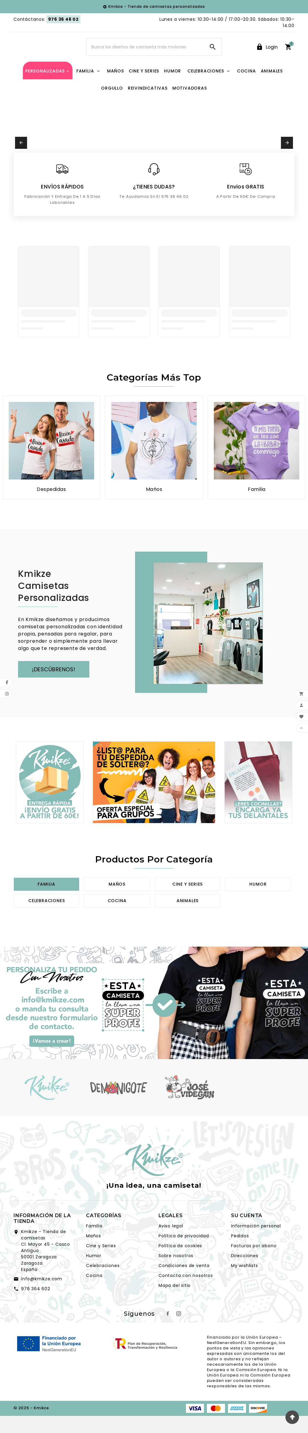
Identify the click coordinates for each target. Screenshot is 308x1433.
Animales (188, 919)
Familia (46, 902)
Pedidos (240, 1254)
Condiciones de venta (184, 1284)
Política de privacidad (184, 1254)
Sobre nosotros (176, 1274)
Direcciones (244, 1274)
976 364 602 (35, 1307)
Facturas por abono (253, 1264)
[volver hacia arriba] (292, 1417)
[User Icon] (267, 56)
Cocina (117, 919)
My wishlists (244, 1284)
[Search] (145, 55)
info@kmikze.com (41, 1297)
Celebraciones (46, 919)
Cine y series (187, 902)
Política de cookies (180, 1264)
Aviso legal (171, 1244)
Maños (117, 902)
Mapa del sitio (175, 1303)
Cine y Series (101, 1264)
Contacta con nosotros (186, 1294)
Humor (257, 902)
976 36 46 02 (63, 19)
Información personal (256, 1244)
